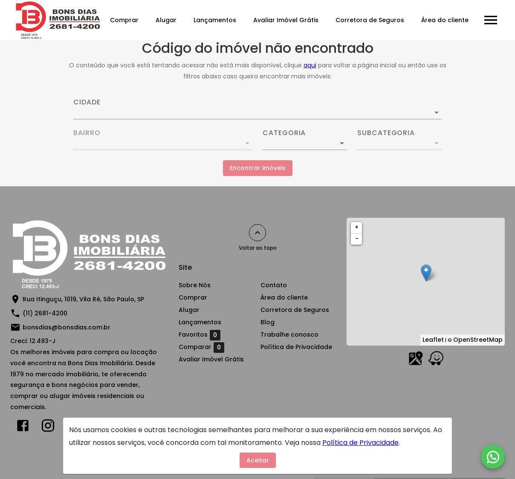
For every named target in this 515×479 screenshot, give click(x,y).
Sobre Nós (195, 285)
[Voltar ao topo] (257, 232)
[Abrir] (437, 112)
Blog (267, 322)
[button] (305, 143)
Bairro (87, 133)
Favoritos (199, 335)
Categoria (284, 133)
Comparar (201, 347)
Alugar (166, 20)
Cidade (87, 102)
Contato (273, 285)
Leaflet (433, 339)
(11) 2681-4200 (45, 313)
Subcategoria (386, 133)
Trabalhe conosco (289, 334)
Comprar (124, 20)
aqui (310, 65)
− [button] (357, 238)
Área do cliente (445, 20)
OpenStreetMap (478, 339)
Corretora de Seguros (370, 20)
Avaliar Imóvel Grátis (285, 20)
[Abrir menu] (490, 20)
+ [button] (357, 227)
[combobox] (257, 109)
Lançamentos (215, 20)
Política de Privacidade (296, 347)
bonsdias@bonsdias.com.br (66, 327)
